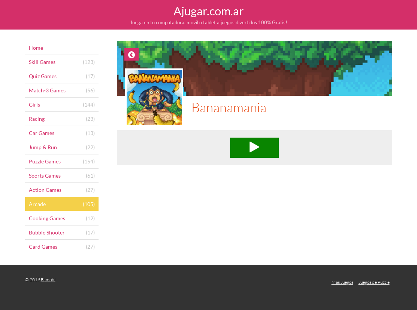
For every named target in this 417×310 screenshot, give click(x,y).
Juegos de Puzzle (374, 282)
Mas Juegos (342, 282)
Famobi (48, 279)
